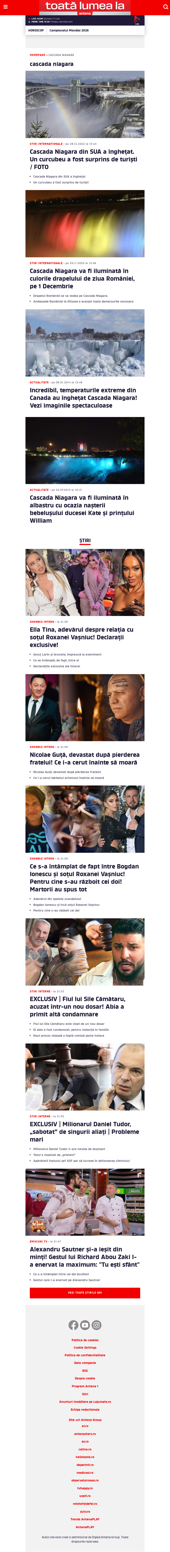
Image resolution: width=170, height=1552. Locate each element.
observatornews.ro (85, 1480)
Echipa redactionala (85, 1409)
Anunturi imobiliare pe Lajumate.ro (85, 1402)
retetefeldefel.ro (85, 1504)
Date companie (85, 1363)
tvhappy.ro (85, 1488)
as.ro (85, 1441)
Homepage (37, 55)
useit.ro (85, 1496)
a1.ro (85, 1426)
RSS (85, 1371)
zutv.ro (85, 1511)
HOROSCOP (36, 30)
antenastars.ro (85, 1434)
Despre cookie (85, 1378)
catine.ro (85, 1449)
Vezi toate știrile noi (85, 1293)
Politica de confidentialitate (85, 1355)
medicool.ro (85, 1473)
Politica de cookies (85, 1340)
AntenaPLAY (85, 1527)
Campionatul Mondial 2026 (69, 30)
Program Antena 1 (85, 1386)
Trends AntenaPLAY (85, 1519)
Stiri (85, 1394)
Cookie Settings (85, 1348)
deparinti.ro (85, 1465)
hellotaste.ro (85, 1457)
